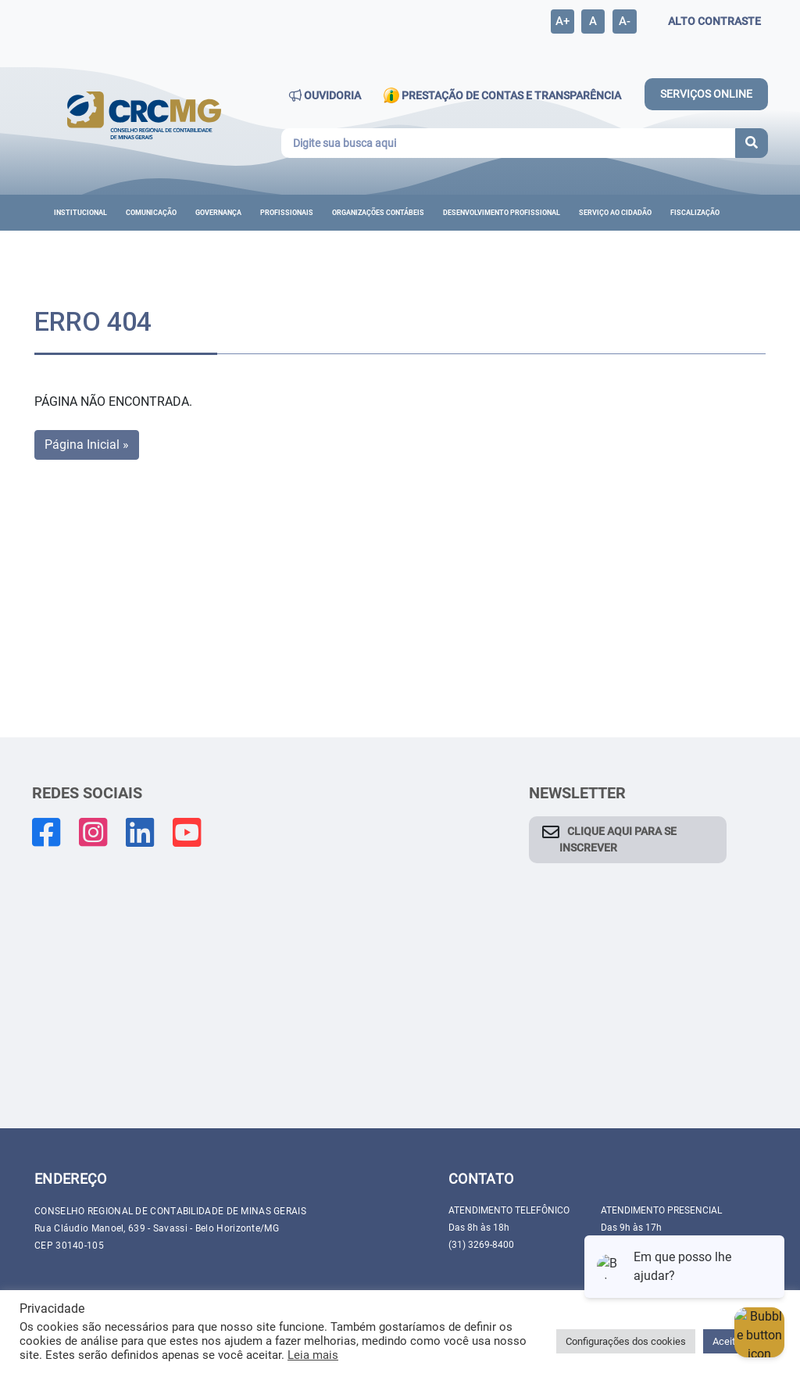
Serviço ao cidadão (615, 213)
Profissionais (286, 213)
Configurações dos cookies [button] (626, 1341)
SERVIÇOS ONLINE (706, 94)
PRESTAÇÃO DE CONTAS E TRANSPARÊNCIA (502, 95)
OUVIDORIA (325, 95)
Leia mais (313, 1355)
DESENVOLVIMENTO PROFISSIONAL (501, 213)
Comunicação (151, 213)
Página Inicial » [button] (87, 444)
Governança (218, 213)
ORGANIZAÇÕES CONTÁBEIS (378, 213)
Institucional (80, 213)
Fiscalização (695, 213)
